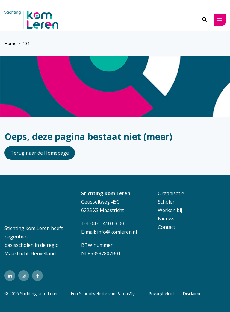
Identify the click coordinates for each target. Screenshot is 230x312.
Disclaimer (193, 293)
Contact (166, 227)
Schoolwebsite (93, 293)
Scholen (166, 201)
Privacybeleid (161, 293)
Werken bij (170, 210)
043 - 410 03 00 (107, 223)
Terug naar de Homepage (39, 153)
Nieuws (166, 218)
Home (10, 43)
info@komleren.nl (117, 232)
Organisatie (171, 193)
